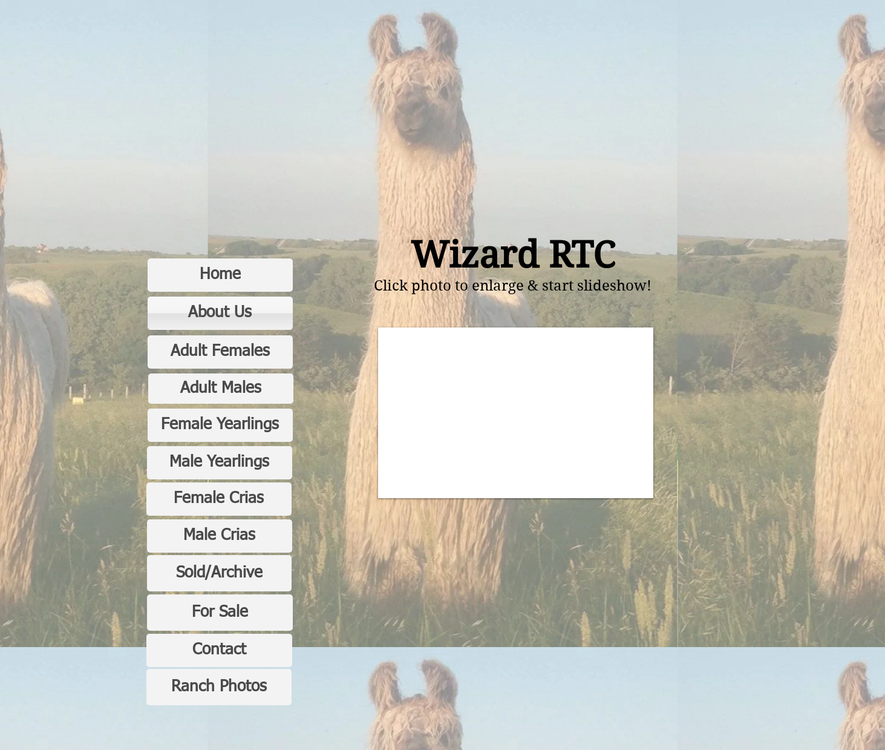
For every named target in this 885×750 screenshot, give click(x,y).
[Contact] (219, 650)
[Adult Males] (220, 388)
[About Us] (220, 313)
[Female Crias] (219, 499)
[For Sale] (220, 612)
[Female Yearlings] (220, 425)
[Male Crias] (219, 536)
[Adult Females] (220, 352)
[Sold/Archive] (219, 573)
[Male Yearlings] (219, 462)
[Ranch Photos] (219, 687)
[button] (515, 412)
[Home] (220, 275)
